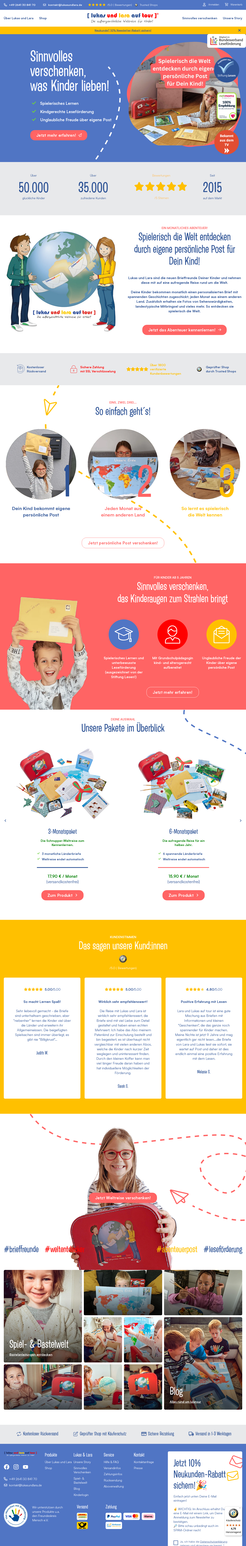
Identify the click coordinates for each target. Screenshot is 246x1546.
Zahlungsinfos (113, 1474)
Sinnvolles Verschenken (82, 1470)
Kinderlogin (81, 1495)
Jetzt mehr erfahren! (59, 135)
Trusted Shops (146, 4)
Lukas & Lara (83, 1455)
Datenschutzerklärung (213, 1541)
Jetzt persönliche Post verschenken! (123, 542)
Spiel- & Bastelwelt (80, 1480)
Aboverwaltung (114, 1486)
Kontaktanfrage (144, 1462)
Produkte (51, 1455)
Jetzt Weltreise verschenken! (123, 1197)
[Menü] (240, 1509)
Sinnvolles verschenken (199, 18)
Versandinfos (112, 1468)
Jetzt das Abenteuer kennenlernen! (185, 329)
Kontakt (139, 1455)
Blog (77, 1488)
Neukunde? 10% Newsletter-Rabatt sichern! (123, 30)
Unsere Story (232, 18)
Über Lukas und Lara (18, 18)
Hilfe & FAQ (111, 1462)
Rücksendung (113, 1480)
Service (109, 1455)
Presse (138, 1468)
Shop (43, 18)
